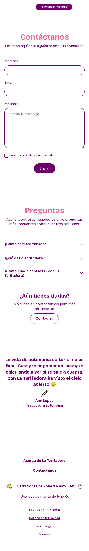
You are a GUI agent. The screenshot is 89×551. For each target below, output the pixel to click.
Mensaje (11, 104)
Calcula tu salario (54, 7)
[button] (80, 7)
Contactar (44, 318)
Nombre (11, 61)
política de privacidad (40, 155)
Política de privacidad (44, 518)
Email (8, 82)
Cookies (45, 534)
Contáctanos (44, 470)
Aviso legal (44, 526)
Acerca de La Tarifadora (44, 461)
